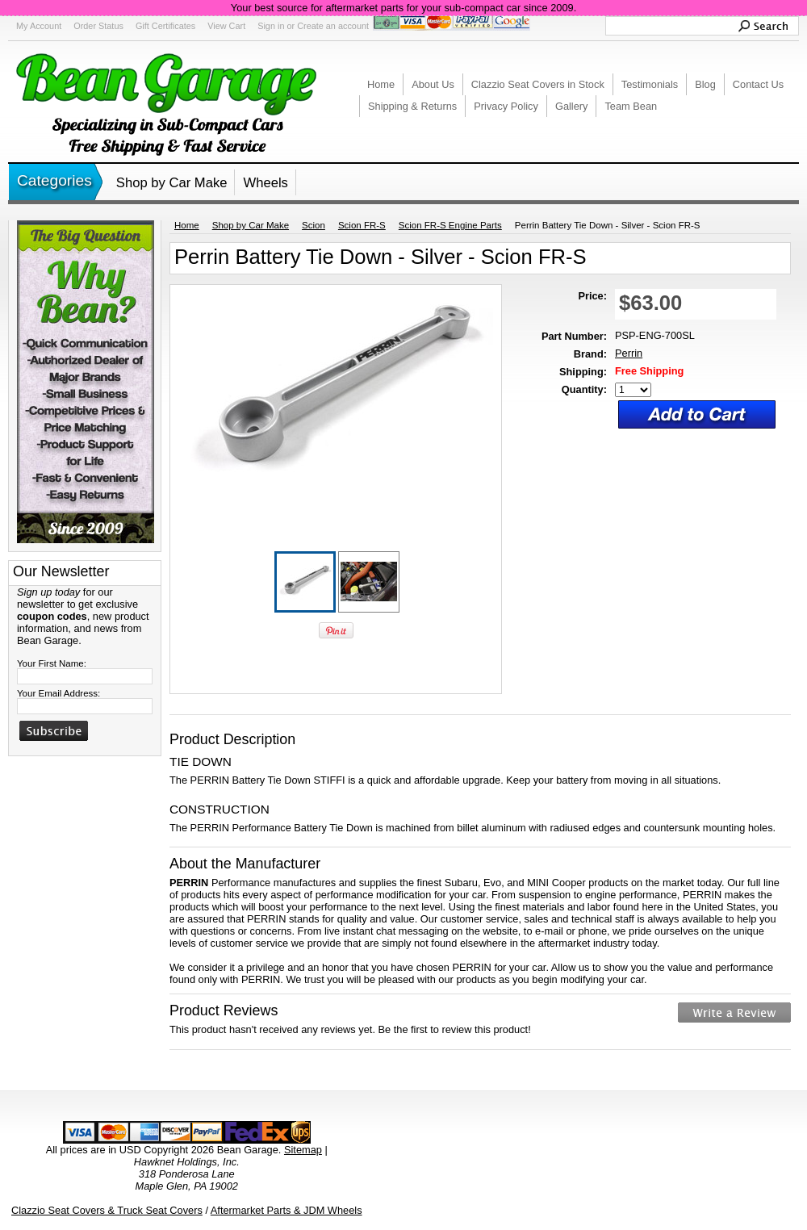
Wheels (265, 182)
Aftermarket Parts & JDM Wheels (286, 1210)
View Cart (226, 26)
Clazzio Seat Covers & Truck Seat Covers (107, 1210)
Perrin (628, 353)
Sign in (270, 26)
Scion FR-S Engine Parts (450, 225)
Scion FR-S (362, 225)
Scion (313, 225)
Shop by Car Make (172, 182)
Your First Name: (51, 663)
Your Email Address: (58, 693)
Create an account (333, 26)
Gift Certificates (165, 26)
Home (186, 225)
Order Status (98, 26)
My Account (38, 26)
